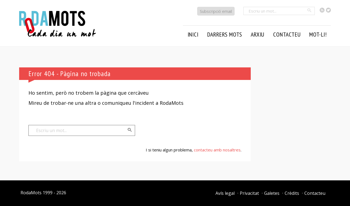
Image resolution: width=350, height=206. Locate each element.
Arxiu (257, 34)
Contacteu (287, 34)
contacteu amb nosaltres (217, 150)
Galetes (271, 193)
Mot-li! (318, 34)
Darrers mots (224, 34)
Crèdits (292, 193)
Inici (193, 34)
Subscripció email (216, 11)
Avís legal (225, 193)
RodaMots (31, 193)
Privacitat (249, 193)
